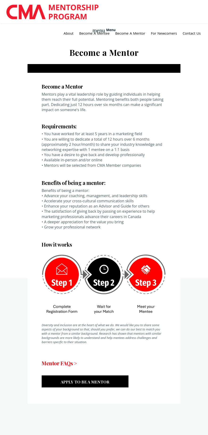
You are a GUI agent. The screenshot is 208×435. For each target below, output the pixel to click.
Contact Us (192, 33)
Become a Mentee (94, 33)
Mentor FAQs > (59, 363)
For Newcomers (164, 33)
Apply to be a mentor (85, 381)
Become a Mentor (130, 33)
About (68, 33)
